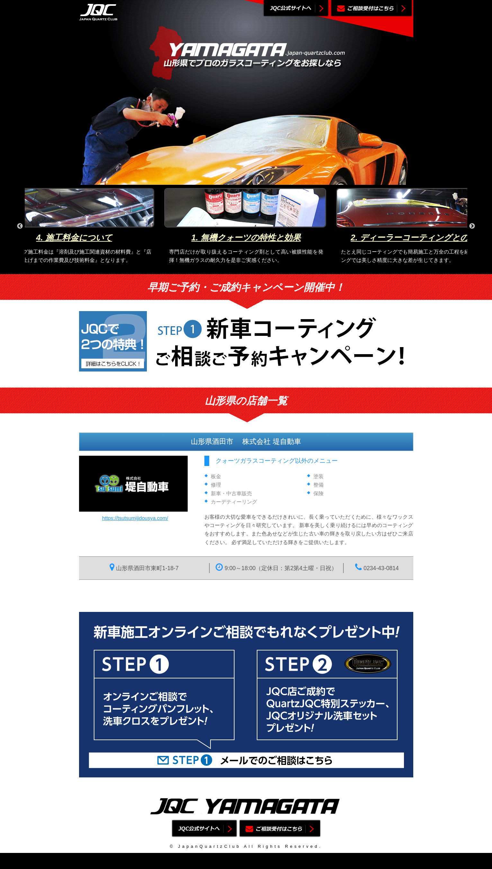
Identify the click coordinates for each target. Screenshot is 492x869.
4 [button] (260, 269)
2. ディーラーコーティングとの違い (418, 237)
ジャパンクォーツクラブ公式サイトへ (296, 8)
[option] (246, 226)
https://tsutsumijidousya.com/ (135, 518)
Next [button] (472, 226)
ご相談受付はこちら (371, 8)
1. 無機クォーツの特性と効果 (245, 237)
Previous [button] (20, 226)
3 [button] (250, 269)
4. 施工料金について (74, 237)
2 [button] (241, 269)
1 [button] (231, 269)
